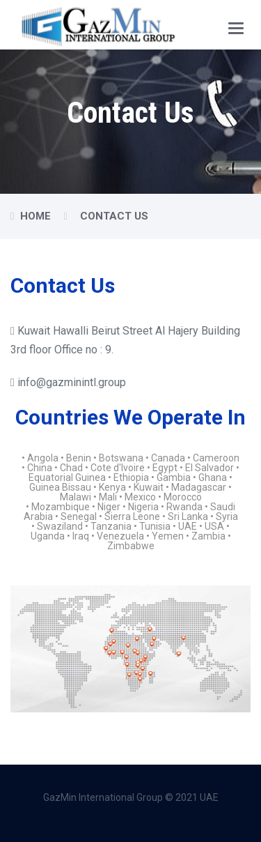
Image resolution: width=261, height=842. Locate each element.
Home (35, 216)
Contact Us (114, 216)
